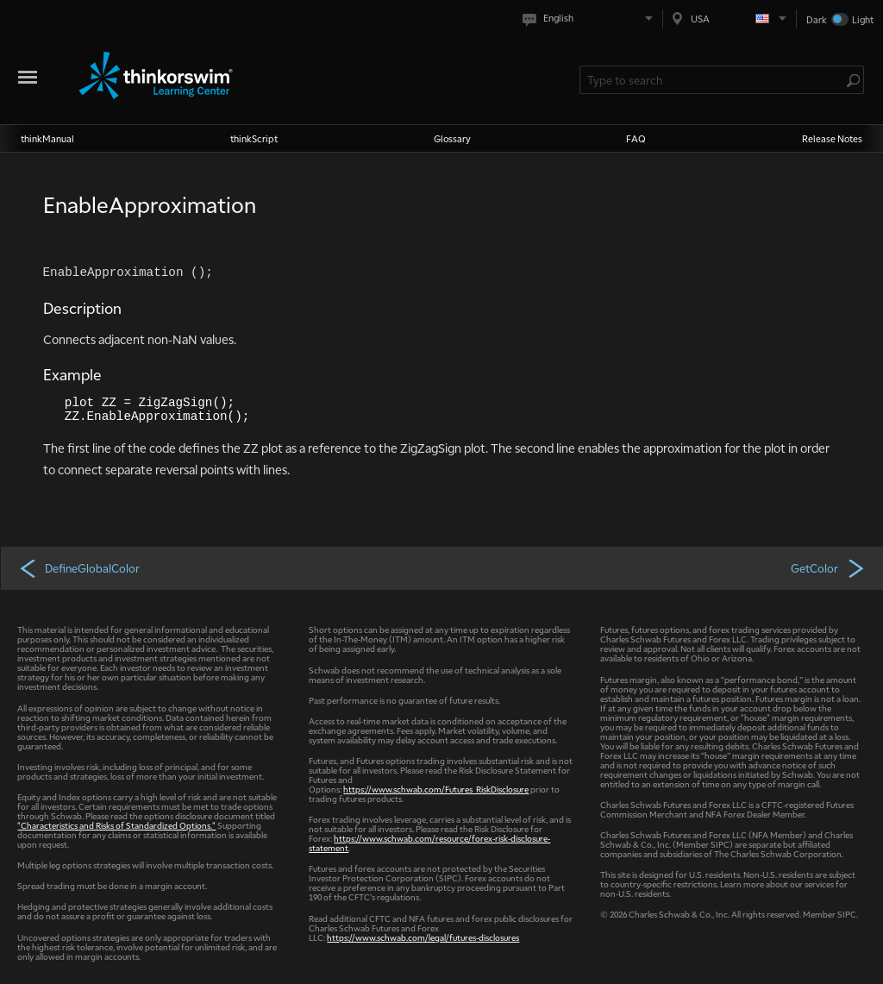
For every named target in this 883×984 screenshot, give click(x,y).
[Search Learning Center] (713, 80)
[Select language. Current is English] (591, 18)
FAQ (636, 138)
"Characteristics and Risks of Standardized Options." (116, 824)
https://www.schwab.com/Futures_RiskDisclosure (436, 788)
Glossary (452, 138)
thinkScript (254, 138)
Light (863, 19)
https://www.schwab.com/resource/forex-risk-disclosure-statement (429, 842)
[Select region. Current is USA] (729, 18)
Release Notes (832, 138)
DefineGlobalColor (79, 567)
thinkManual (47, 138)
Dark (816, 19)
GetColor (829, 567)
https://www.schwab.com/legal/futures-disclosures (423, 937)
